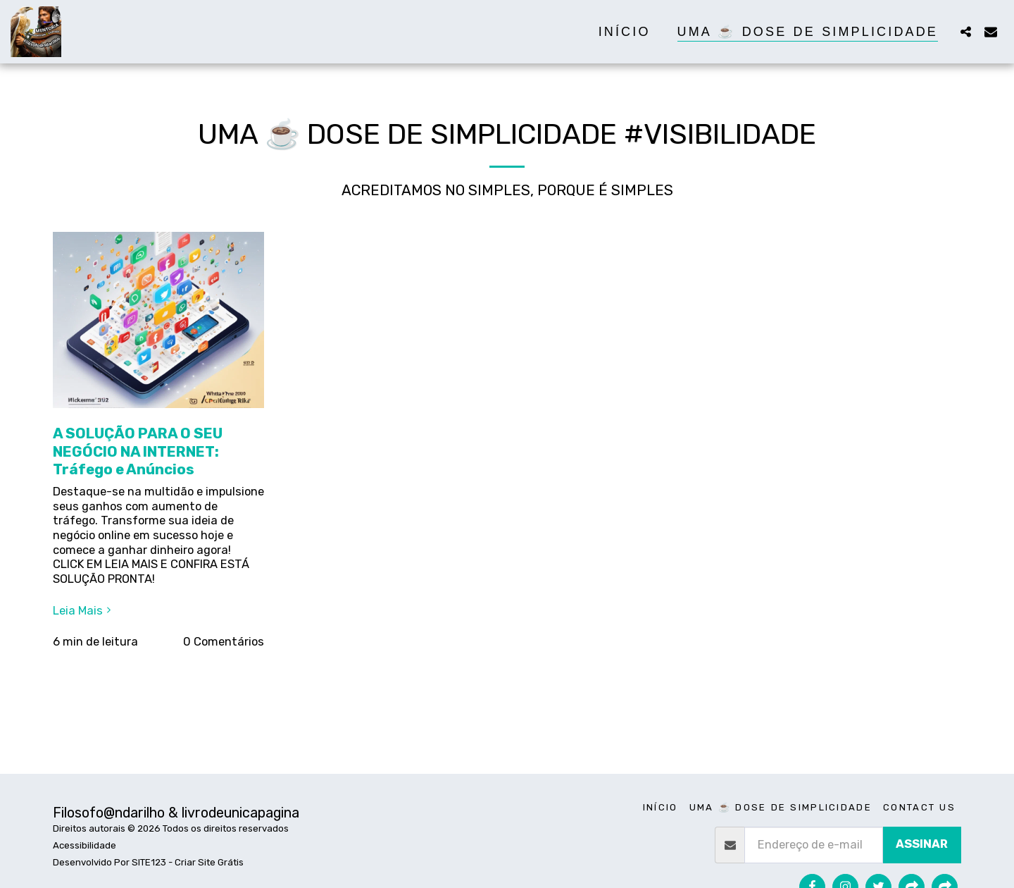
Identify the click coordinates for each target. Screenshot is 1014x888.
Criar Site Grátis (209, 862)
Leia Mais (84, 610)
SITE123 (149, 862)
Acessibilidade (84, 845)
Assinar (922, 844)
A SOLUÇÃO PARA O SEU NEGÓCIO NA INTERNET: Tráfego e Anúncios (138, 452)
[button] (965, 31)
